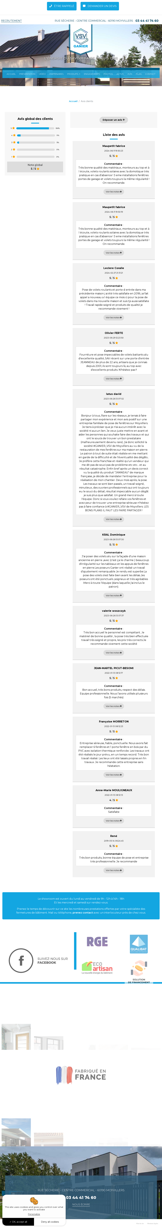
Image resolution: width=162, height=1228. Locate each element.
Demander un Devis (100, 6)
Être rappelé (61, 6)
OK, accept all (18, 1221)
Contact (150, 74)
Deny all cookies (50, 1221)
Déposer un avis (114, 119)
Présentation (27, 74)
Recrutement (11, 20)
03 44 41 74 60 (147, 21)
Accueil (11, 74)
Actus (120, 74)
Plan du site (140, 1223)
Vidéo (42, 74)
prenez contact (83, 912)
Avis (130, 74)
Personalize (34, 1214)
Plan (138, 74)
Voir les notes (114, 191)
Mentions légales (152, 1223)
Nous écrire (81, 1204)
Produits (73, 74)
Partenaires (57, 74)
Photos (108, 74)
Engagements (92, 74)
